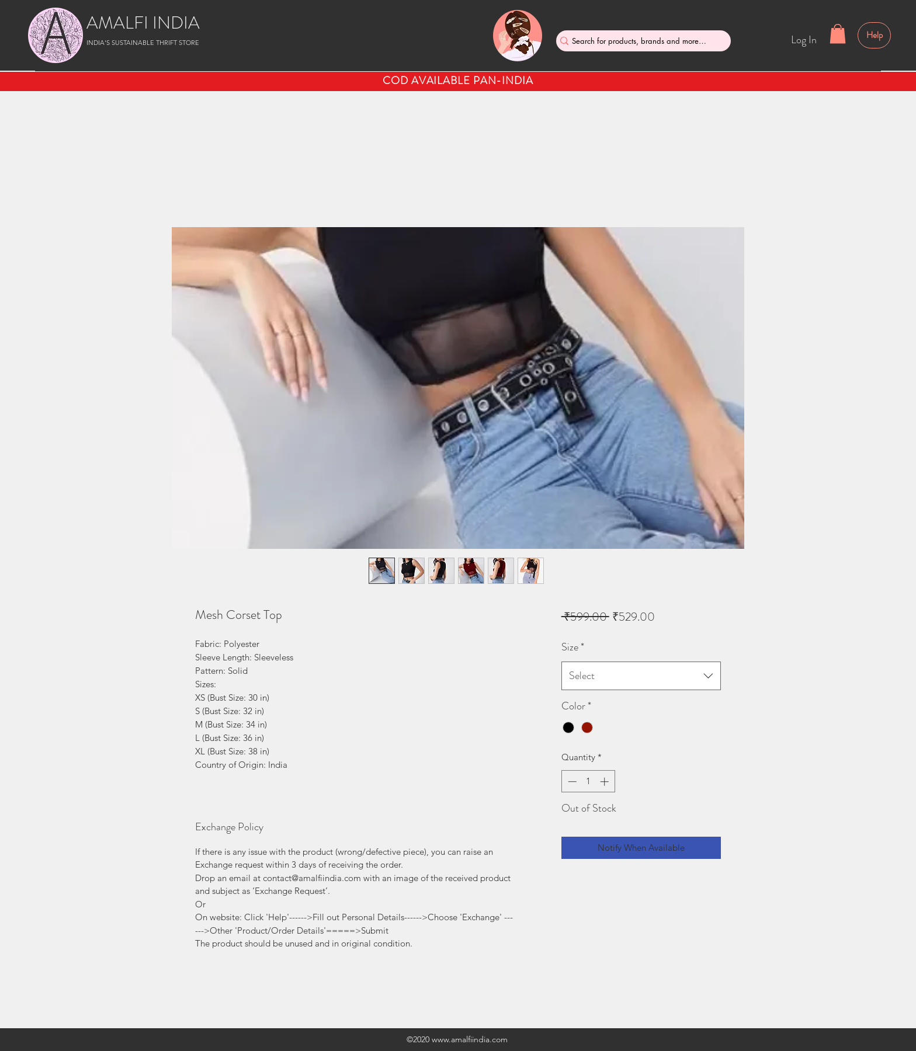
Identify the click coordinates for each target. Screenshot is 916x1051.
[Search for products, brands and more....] (639, 40)
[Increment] (605, 781)
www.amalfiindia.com (470, 1039)
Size (572, 647)
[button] (838, 33)
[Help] (874, 35)
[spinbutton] (588, 781)
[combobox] (641, 676)
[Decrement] (571, 781)
